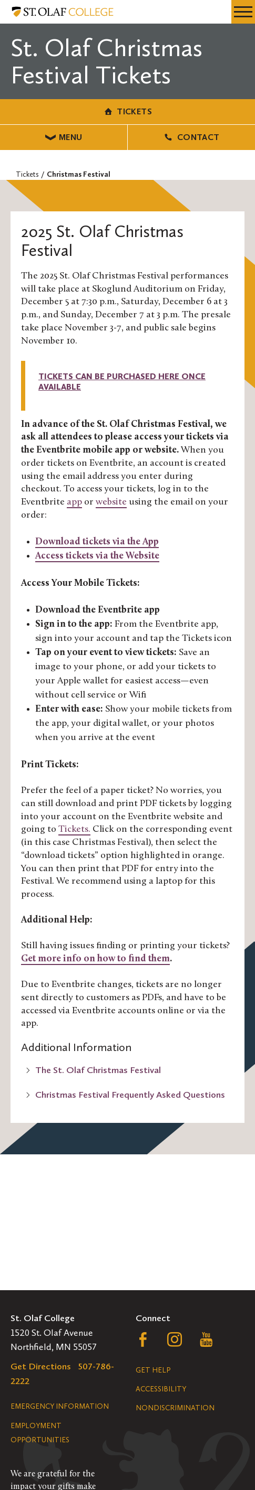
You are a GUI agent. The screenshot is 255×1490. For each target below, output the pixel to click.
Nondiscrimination (175, 1407)
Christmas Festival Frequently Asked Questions (130, 1094)
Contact (191, 137)
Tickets (127, 111)
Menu (64, 137)
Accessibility (161, 1389)
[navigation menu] (243, 12)
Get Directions (41, 1366)
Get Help (153, 1370)
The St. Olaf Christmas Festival (98, 1070)
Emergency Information (60, 1406)
